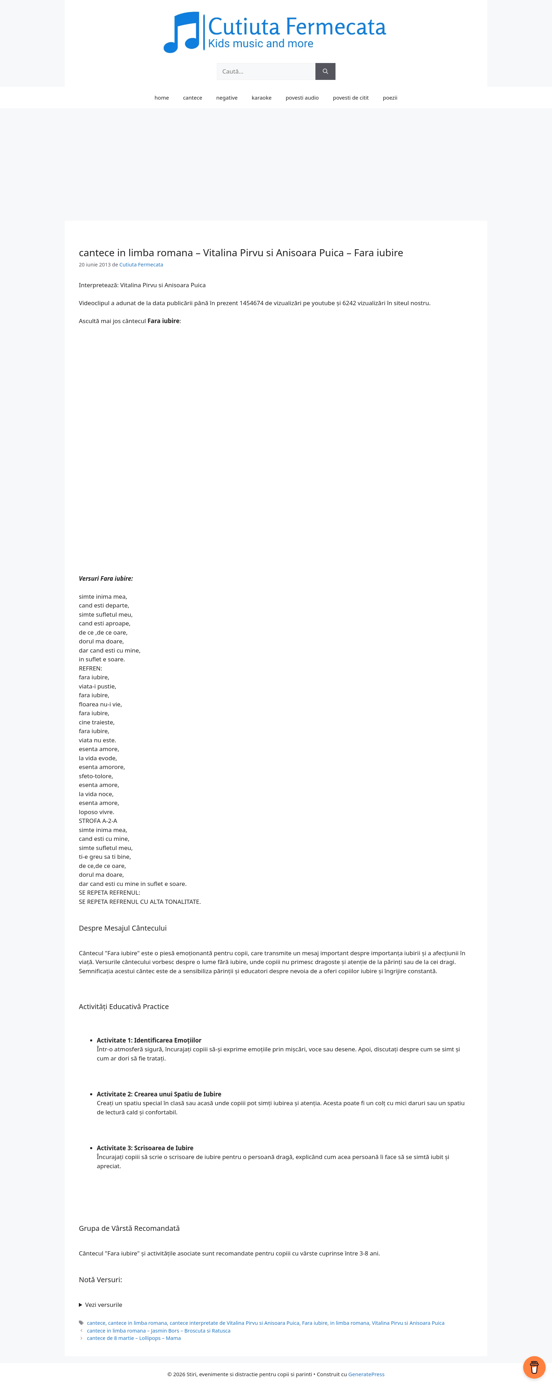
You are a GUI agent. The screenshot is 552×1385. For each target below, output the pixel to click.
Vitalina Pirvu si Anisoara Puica (408, 1323)
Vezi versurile (103, 1305)
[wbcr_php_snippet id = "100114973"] (276, 1304)
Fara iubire (314, 1323)
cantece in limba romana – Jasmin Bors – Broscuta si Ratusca (159, 1330)
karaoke (261, 97)
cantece (192, 97)
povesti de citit (351, 97)
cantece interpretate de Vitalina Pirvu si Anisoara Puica (234, 1323)
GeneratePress (366, 1374)
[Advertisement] (276, 161)
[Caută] (325, 71)
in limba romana (349, 1323)
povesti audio (302, 97)
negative (227, 97)
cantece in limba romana (137, 1323)
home (162, 97)
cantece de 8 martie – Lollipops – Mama (134, 1338)
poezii (390, 97)
